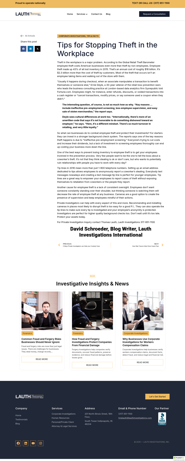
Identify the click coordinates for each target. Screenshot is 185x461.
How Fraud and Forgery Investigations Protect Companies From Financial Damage (92, 342)
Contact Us (96, 14)
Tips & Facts (92, 36)
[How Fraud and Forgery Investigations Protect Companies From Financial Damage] (92, 311)
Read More (42, 359)
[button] (23, 49)
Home (70, 14)
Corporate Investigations (72, 36)
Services (82, 14)
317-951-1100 (148, 222)
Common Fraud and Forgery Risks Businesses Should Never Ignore (41, 341)
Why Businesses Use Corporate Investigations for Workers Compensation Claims (141, 342)
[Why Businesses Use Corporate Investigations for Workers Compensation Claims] (143, 311)
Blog (108, 14)
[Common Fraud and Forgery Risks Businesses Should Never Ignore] (41, 311)
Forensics (27, 333)
